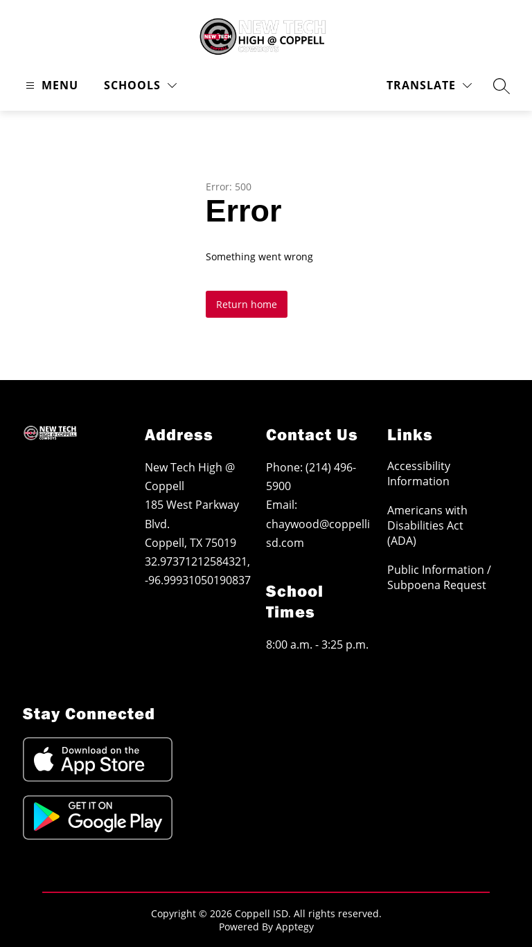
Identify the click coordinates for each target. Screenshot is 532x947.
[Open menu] (50, 85)
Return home (246, 304)
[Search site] (501, 86)
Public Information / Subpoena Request (439, 577)
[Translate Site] (429, 85)
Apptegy (295, 926)
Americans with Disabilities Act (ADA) (427, 525)
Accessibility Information (418, 473)
